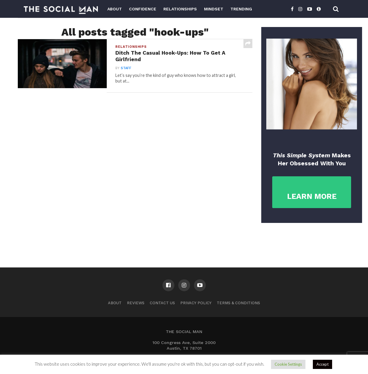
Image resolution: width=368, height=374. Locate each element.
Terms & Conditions (238, 303)
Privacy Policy (195, 303)
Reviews (135, 303)
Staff (126, 68)
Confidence (142, 9)
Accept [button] (322, 364)
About (114, 9)
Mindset (213, 9)
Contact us (162, 303)
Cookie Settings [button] (288, 364)
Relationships (180, 9)
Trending (241, 9)
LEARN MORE (312, 196)
